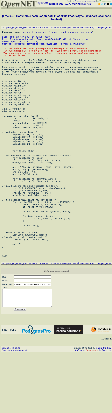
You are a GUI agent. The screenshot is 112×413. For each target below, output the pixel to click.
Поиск (83, 4)
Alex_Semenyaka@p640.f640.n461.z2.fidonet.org (58, 41)
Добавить (80, 410)
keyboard (28, 32)
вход (84, 1)
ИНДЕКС (23, 27)
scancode (41, 32)
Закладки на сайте (11, 408)
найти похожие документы (77, 32)
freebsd (52, 32)
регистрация (91, 1)
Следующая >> (103, 27)
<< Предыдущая (10, 27)
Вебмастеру (105, 410)
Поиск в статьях (37, 27)
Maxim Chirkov (103, 408)
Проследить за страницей (15, 410)
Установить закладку (60, 27)
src (47, 27)
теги (89, 4)
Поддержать (92, 410)
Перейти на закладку (83, 27)
